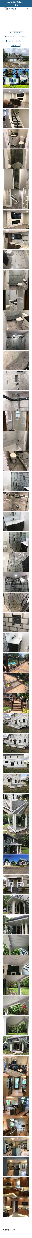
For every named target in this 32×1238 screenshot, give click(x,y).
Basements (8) (9, 37)
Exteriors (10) (20, 41)
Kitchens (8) (15, 45)
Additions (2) (18, 32)
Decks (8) (10, 41)
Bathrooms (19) (21, 37)
